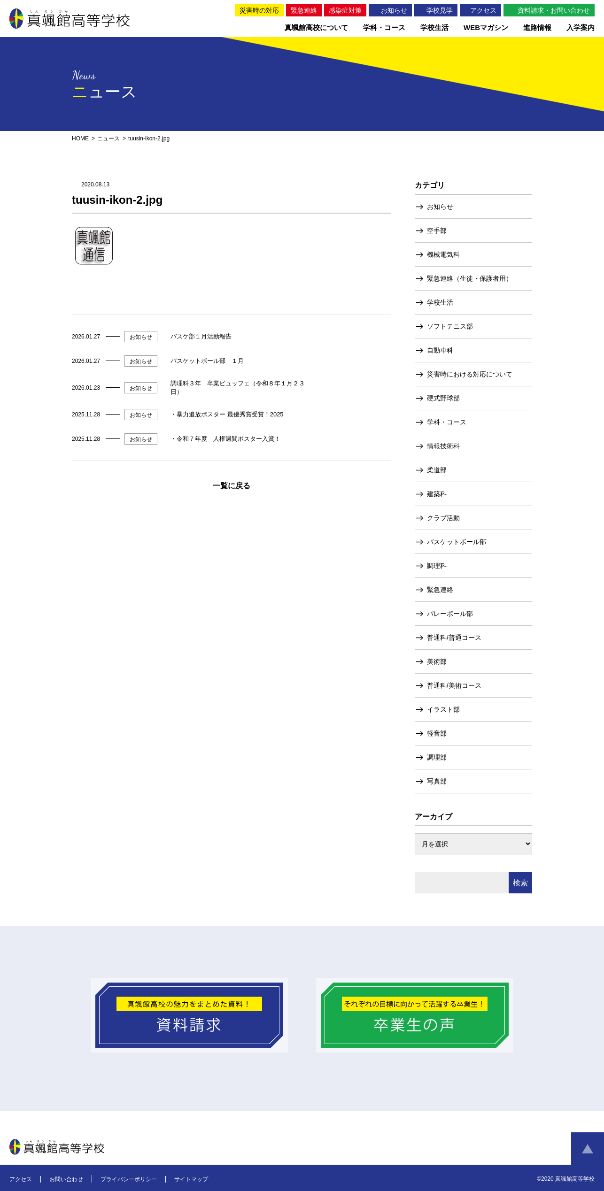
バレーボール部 (450, 613)
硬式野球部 (443, 398)
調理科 (437, 565)
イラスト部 (443, 709)
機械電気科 (443, 254)
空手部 (437, 230)
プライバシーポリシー (129, 1179)
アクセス (20, 1179)
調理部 (437, 757)
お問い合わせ (66, 1179)
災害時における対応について (469, 374)
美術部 (437, 661)
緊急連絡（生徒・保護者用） (469, 278)
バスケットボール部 (456, 542)
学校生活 (440, 302)
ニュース (108, 138)
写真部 (437, 781)
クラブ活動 (443, 518)
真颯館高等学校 (69, 18)
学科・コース (446, 422)
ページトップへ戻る (587, 1148)
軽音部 (437, 733)
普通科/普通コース (454, 637)
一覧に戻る (231, 486)
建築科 (437, 494)
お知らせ (440, 206)
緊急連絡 (440, 589)
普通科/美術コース (454, 685)
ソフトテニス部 (450, 326)
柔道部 (437, 470)
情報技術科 (443, 446)
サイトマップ (191, 1179)
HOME (80, 138)
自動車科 (440, 350)
